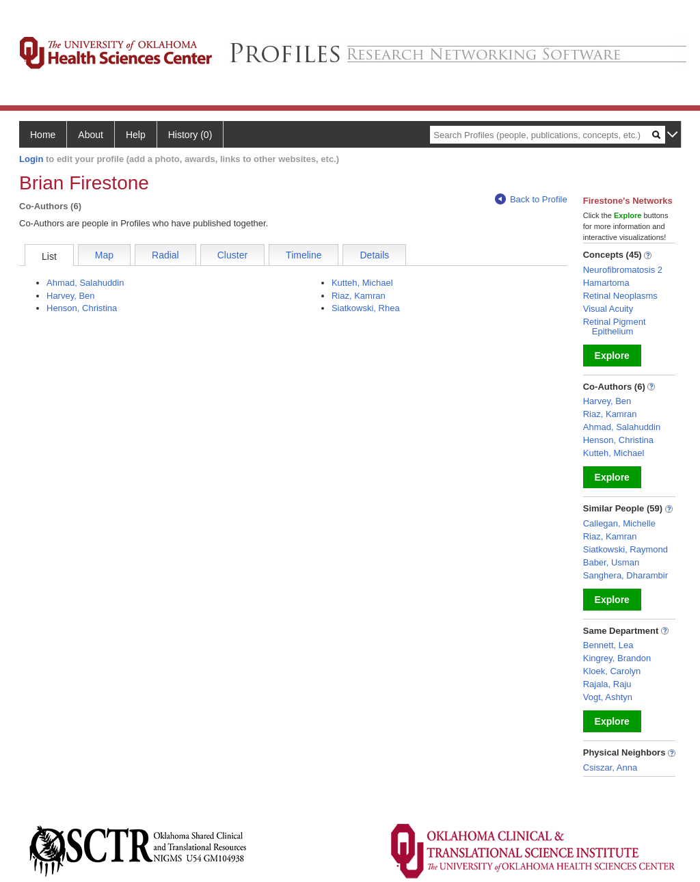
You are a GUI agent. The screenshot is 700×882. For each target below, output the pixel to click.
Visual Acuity (608, 309)
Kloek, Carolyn (612, 671)
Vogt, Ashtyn (607, 697)
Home (42, 134)
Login (31, 159)
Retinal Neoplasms (620, 296)
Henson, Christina (81, 308)
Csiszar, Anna (610, 767)
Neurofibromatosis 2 (622, 270)
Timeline (303, 255)
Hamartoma (606, 283)
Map (104, 255)
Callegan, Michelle (619, 523)
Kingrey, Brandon (617, 658)
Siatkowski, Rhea (366, 308)
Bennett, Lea (608, 645)
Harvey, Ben (70, 296)
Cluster (232, 255)
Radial (165, 255)
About (90, 134)
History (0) (190, 134)
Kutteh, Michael (362, 283)
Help (136, 134)
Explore (612, 355)
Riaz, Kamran (359, 296)
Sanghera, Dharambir (625, 575)
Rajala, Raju (607, 684)
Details (374, 255)
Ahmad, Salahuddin (85, 283)
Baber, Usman (611, 562)
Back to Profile (531, 199)
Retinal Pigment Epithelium (614, 326)
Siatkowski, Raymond (625, 549)
